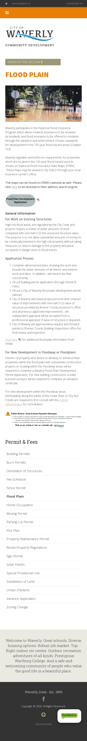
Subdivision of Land (20, 581)
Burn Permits (16, 462)
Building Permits (18, 454)
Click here (11, 340)
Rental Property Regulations (27, 547)
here (14, 187)
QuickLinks (74, 3)
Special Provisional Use (23, 573)
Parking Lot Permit (20, 522)
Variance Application (21, 599)
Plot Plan (13, 530)
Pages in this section (25, 62)
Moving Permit (17, 513)
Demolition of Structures (24, 471)
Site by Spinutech (43, 723)
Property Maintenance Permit (28, 539)
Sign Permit (15, 556)
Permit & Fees (21, 442)
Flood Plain (15, 496)
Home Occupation (20, 505)
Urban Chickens (18, 590)
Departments (21, 3)
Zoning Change (17, 607)
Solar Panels (16, 564)
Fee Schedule (16, 479)
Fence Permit (16, 488)
